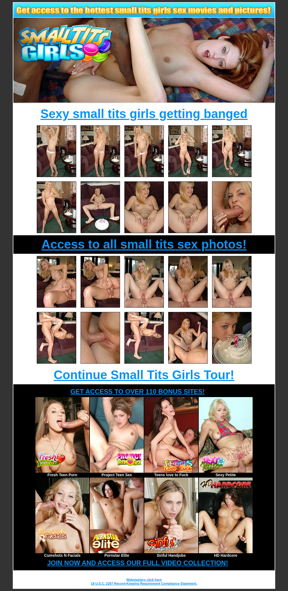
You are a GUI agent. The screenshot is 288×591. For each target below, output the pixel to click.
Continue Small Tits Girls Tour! (144, 375)
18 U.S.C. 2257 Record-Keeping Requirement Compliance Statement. (144, 584)
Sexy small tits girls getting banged (144, 114)
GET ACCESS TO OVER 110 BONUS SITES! (138, 391)
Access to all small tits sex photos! (143, 244)
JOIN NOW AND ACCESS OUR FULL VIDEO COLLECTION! (137, 563)
